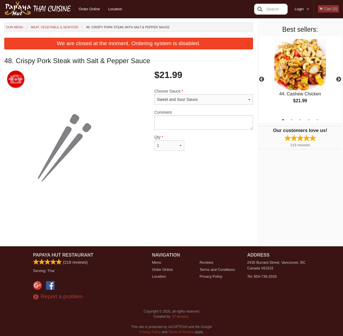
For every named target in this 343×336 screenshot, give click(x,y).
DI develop (180, 317)
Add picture (16, 79)
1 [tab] (283, 120)
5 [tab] (317, 120)
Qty (169, 143)
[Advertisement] (128, 227)
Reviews (206, 262)
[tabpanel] (300, 76)
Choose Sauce (203, 97)
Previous (261, 79)
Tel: (262, 276)
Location (115, 9)
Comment (203, 120)
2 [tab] (291, 120)
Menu (156, 262)
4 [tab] (309, 120)
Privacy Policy (211, 276)
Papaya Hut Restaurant (63, 255)
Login (299, 9)
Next (339, 79)
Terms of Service (181, 332)
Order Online (89, 9)
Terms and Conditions (217, 269)
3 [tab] (300, 120)
